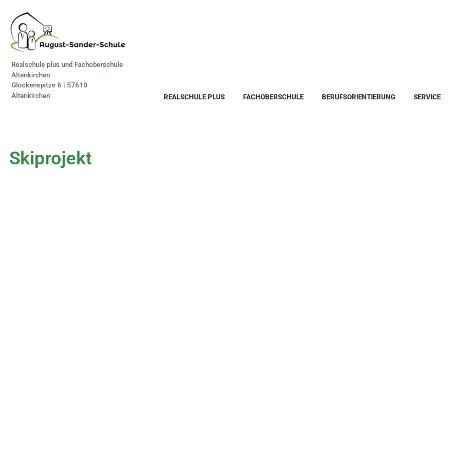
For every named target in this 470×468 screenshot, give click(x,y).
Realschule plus (194, 97)
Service (427, 97)
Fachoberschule (273, 97)
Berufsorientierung (358, 97)
